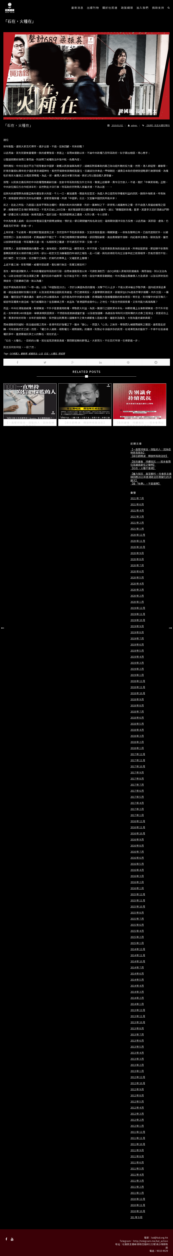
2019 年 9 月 (137, 626)
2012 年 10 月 (137, 1083)
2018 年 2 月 (137, 742)
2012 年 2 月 (137, 1119)
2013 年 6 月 (137, 1040)
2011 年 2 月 (137, 1186)
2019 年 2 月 (137, 669)
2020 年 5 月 (137, 577)
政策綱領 (127, 8)
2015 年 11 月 (137, 900)
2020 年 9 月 (137, 553)
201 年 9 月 (136, 1217)
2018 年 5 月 (137, 723)
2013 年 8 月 (137, 1028)
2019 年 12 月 (137, 608)
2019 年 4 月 (137, 656)
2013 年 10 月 (137, 1022)
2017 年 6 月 (137, 790)
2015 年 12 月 (137, 894)
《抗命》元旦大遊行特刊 (157, 125)
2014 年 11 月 (137, 955)
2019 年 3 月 (137, 662)
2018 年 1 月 (137, 748)
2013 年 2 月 (137, 1065)
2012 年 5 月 (137, 1101)
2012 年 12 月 (137, 1077)
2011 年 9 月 (137, 1150)
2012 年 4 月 (137, 1107)
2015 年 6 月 (137, 924)
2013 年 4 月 (137, 1052)
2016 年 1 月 (137, 888)
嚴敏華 (24, 353)
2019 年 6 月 (137, 644)
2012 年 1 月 (137, 1126)
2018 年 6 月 (137, 717)
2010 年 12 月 (137, 1199)
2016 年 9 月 (137, 839)
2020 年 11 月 (137, 541)
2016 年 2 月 (137, 882)
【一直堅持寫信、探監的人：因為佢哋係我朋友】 (150, 451)
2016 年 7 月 (137, 851)
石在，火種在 (50, 353)
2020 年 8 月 (137, 559)
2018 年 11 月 (137, 687)
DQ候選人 (14, 353)
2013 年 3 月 (137, 1059)
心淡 (40, 353)
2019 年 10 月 (137, 620)
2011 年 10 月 (137, 1144)
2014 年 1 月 (137, 1004)
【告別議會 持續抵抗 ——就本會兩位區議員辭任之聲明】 (150, 463)
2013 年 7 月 (137, 1034)
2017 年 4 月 (137, 803)
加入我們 (143, 8)
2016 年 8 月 (137, 845)
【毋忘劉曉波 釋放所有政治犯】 (149, 456)
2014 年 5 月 (137, 979)
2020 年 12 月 (137, 535)
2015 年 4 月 (137, 931)
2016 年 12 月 (137, 821)
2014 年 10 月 (137, 961)
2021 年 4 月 (137, 510)
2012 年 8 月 (137, 1095)
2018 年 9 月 (137, 699)
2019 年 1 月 (137, 675)
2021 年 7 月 (137, 498)
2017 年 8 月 (137, 778)
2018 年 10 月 (137, 693)
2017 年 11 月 (137, 760)
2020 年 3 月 (137, 589)
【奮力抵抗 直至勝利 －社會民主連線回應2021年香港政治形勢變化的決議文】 (150, 477)
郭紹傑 (61, 353)
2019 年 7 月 (137, 638)
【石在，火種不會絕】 (143, 468)
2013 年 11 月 (137, 1016)
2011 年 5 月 (137, 1168)
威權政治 (32, 353)
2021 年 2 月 (137, 522)
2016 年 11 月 (137, 827)
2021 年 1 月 (137, 528)
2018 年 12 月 (137, 681)
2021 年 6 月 (137, 504)
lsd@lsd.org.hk (159, 1237)
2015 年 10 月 (137, 906)
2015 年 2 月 (137, 937)
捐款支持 (158, 8)
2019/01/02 (115, 125)
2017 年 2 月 (137, 809)
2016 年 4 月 (137, 870)
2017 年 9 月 (137, 772)
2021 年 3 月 (137, 516)
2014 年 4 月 (137, 985)
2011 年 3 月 (137, 1180)
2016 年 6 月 (137, 857)
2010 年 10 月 (137, 1211)
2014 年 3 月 (137, 991)
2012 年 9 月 (137, 1089)
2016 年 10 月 (137, 833)
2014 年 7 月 (137, 967)
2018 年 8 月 (137, 705)
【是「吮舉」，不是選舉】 (145, 483)
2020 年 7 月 (137, 565)
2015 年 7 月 (137, 918)
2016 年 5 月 (137, 864)
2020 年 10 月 (137, 547)
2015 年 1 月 (137, 943)
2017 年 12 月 (137, 754)
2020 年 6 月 (137, 571)
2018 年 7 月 (137, 711)
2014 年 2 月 (137, 998)
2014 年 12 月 (137, 949)
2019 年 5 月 (137, 650)
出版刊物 (93, 8)
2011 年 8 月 (137, 1156)
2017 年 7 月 (137, 784)
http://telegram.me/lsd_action (150, 1241)
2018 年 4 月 (137, 729)
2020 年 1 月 (137, 602)
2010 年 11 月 (137, 1205)
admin (131, 125)
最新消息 (77, 8)
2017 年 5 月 (137, 797)
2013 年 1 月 (137, 1071)
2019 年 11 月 (137, 614)
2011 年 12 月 (137, 1132)
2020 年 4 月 (137, 583)
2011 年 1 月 (137, 1193)
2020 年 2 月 (137, 595)
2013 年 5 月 (137, 1046)
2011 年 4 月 (137, 1174)
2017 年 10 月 (137, 766)
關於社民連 (110, 8)
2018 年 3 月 (137, 736)
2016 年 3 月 (137, 876)
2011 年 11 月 (137, 1138)
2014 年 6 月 (137, 973)
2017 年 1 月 (137, 815)
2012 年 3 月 (137, 1113)
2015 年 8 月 (137, 912)
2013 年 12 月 (137, 1010)
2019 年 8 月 (137, 632)
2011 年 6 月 (137, 1162)
